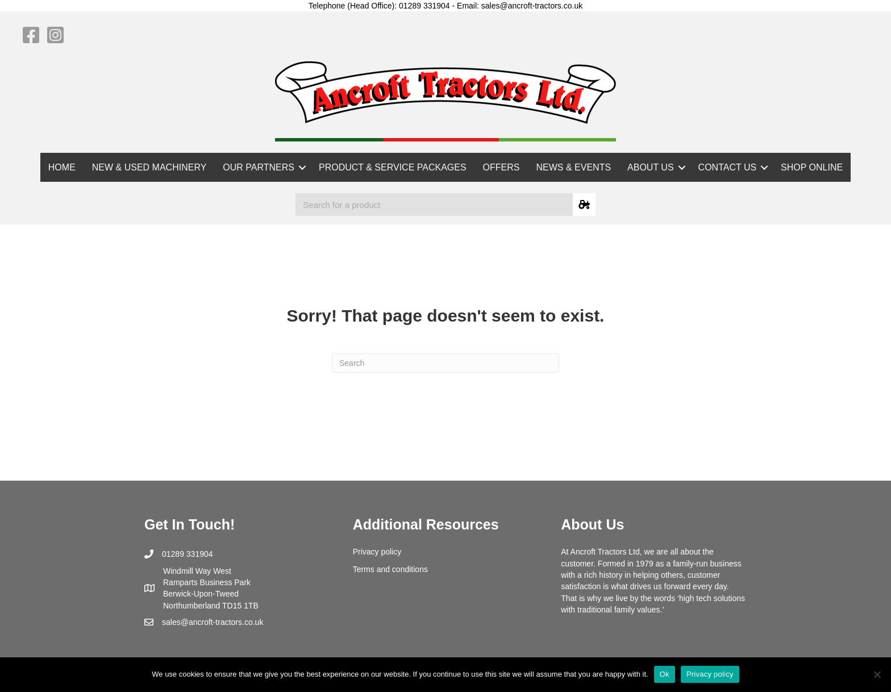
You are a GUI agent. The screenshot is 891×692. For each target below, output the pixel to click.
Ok (664, 674)
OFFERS (501, 167)
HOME (62, 167)
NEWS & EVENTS (573, 167)
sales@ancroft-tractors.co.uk (212, 622)
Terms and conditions (390, 569)
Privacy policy (377, 551)
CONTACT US (727, 167)
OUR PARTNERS (258, 167)
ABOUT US (650, 167)
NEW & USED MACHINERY (149, 167)
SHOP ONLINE (812, 167)
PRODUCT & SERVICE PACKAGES (393, 167)
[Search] (445, 363)
